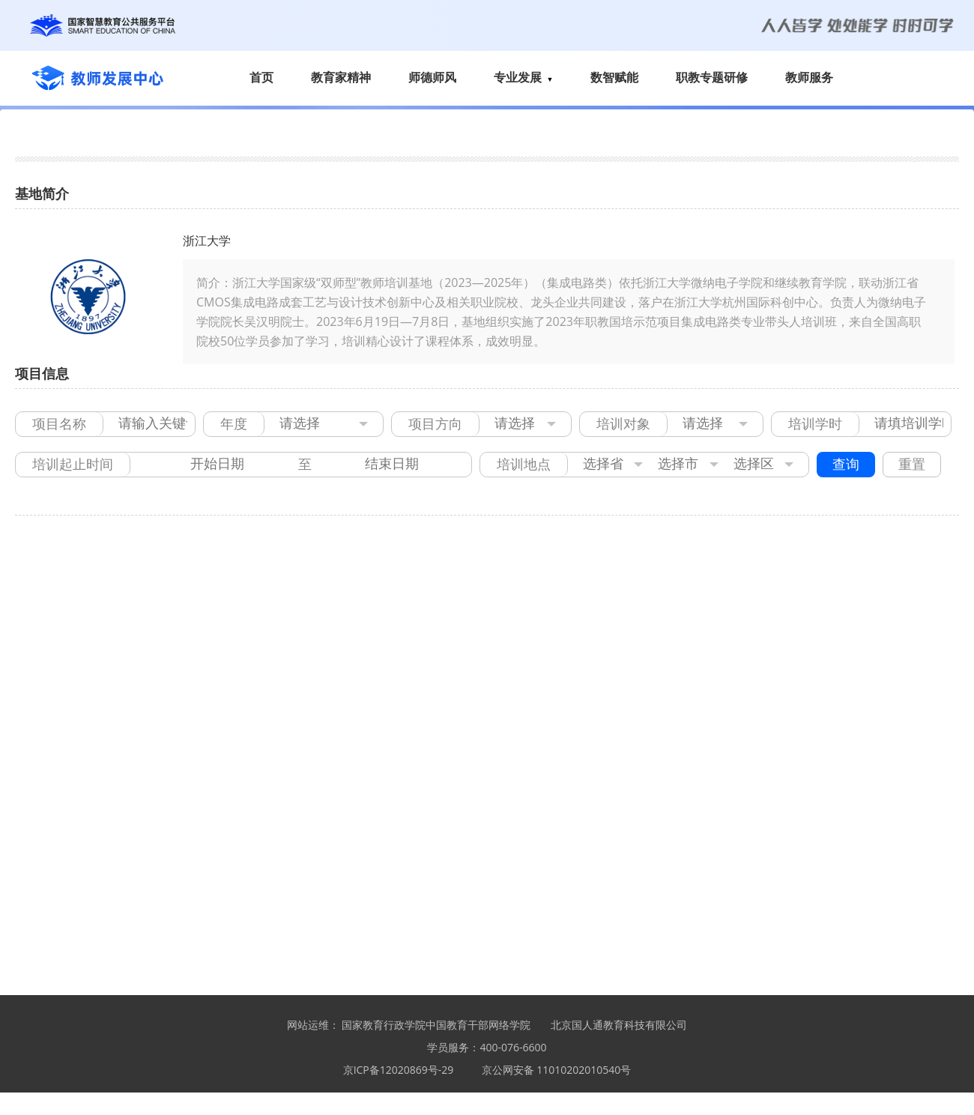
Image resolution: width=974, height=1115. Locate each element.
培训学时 (815, 424)
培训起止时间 (72, 464)
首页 (261, 77)
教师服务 (809, 77)
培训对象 (623, 424)
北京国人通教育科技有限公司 (619, 1025)
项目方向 (435, 424)
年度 (233, 424)
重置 (911, 464)
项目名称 (59, 424)
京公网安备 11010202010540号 (557, 1070)
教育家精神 (341, 77)
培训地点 (524, 464)
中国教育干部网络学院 (478, 1025)
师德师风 (432, 77)
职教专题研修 (712, 77)
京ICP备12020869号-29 (398, 1070)
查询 (845, 464)
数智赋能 (614, 77)
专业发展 (524, 77)
